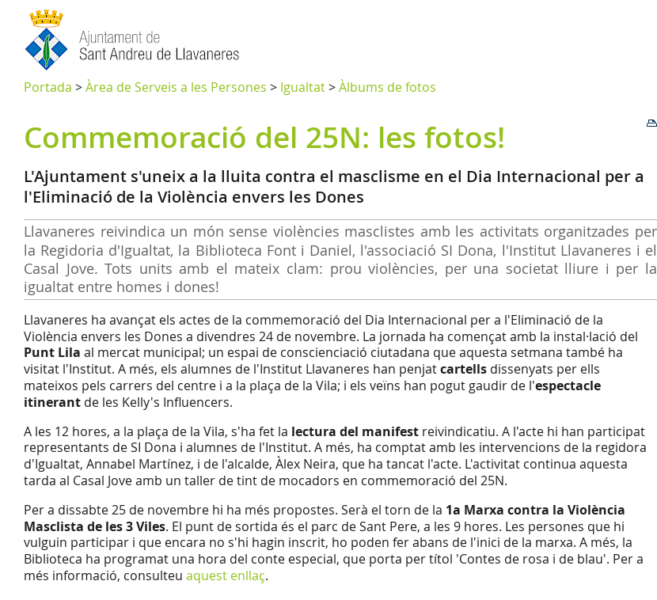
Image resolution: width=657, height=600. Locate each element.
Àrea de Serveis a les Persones (176, 87)
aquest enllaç (225, 575)
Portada (48, 87)
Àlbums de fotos (387, 87)
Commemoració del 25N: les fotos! (264, 137)
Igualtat (302, 87)
